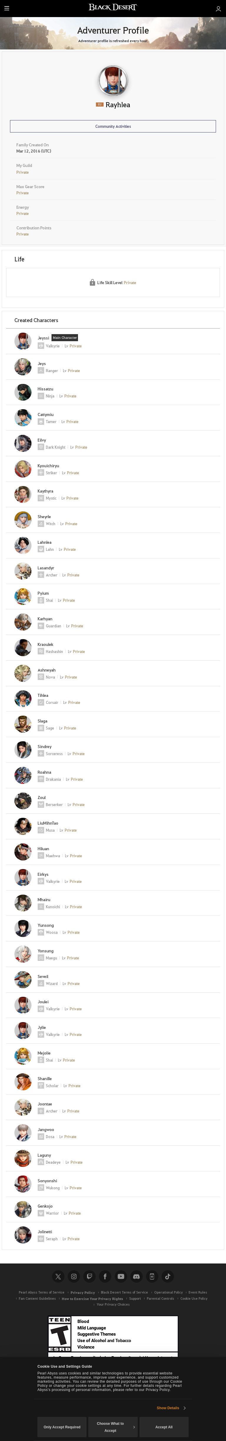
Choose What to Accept (116, 1427)
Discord (136, 1276)
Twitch (89, 1276)
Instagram (74, 1276)
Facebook (105, 1276)
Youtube (121, 1276)
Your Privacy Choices (113, 1304)
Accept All (163, 1427)
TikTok (168, 1276)
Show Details (168, 1408)
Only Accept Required (62, 1427)
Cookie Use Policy (193, 1298)
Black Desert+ (152, 1276)
